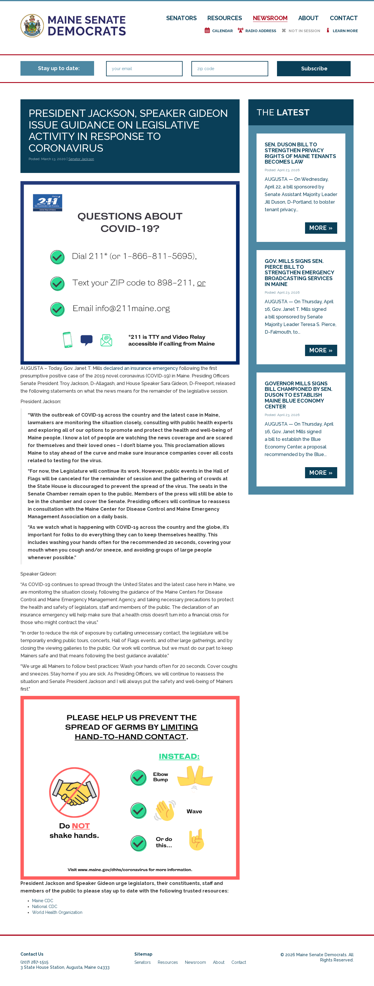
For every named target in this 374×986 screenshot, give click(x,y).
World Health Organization (57, 912)
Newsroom (270, 18)
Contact (344, 18)
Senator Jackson (81, 159)
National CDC (44, 906)
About (308, 18)
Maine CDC (42, 900)
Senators (181, 18)
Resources (224, 18)
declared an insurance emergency (140, 368)
